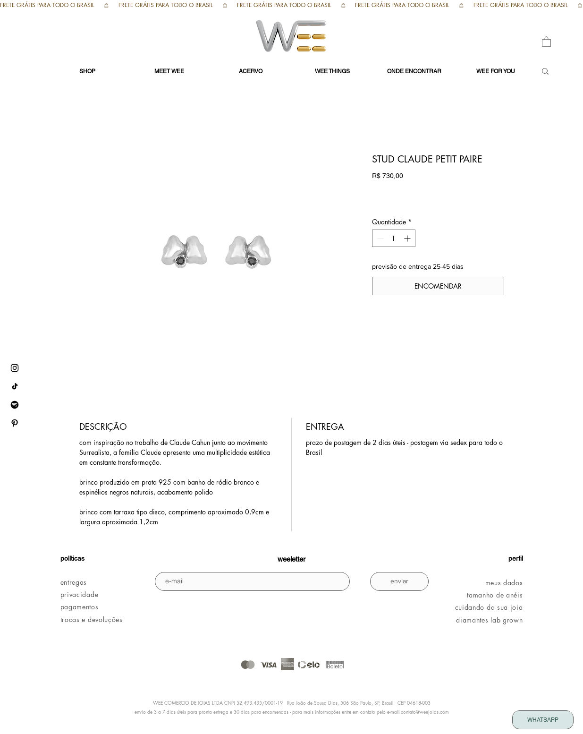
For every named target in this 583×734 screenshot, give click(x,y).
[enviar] (399, 581)
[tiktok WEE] (14, 386)
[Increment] (408, 238)
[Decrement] (379, 238)
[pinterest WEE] (14, 423)
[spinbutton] (393, 238)
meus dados (504, 582)
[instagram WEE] (14, 368)
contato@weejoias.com (425, 711)
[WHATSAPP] (543, 719)
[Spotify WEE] (14, 405)
